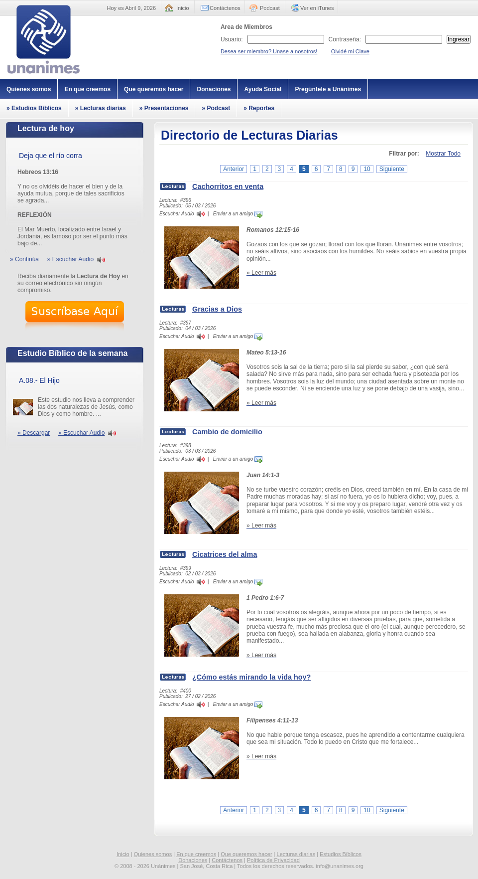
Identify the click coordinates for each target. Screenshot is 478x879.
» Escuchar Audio (70, 259)
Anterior (233, 169)
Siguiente (391, 169)
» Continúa (25, 259)
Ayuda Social (262, 89)
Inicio (182, 8)
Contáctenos (225, 8)
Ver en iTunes (317, 8)
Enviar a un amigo (237, 213)
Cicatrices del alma (224, 554)
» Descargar (33, 432)
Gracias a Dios (217, 309)
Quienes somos (28, 89)
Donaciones (214, 89)
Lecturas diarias (296, 854)
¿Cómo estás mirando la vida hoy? (251, 677)
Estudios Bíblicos (340, 854)
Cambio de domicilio (227, 432)
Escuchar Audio (176, 213)
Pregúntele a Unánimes (328, 89)
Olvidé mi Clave (350, 51)
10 (366, 169)
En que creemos (87, 89)
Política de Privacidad (273, 860)
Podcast (270, 8)
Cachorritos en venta (227, 186)
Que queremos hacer (153, 89)
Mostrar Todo (443, 153)
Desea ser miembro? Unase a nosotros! (269, 51)
